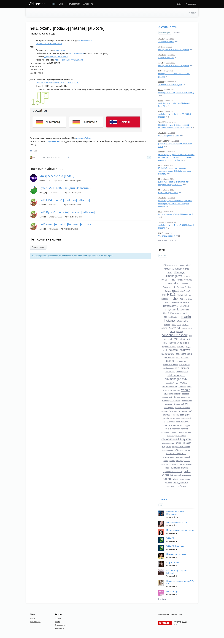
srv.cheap (185, 357)
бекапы (177, 397)
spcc (178, 357)
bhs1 (187, 269)
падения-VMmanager (181, 447)
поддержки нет (52, 141)
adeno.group (179, 265)
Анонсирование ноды (43, 33)
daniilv (43, 181)
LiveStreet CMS (176, 614)
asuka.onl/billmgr (84, 138)
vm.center (170, 371)
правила (174, 464)
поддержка (168, 457)
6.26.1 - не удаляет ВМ (168, 193)
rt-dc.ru (186, 343)
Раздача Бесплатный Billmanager (176, 512)
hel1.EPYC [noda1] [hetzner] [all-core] (65, 200)
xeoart (184, 622)
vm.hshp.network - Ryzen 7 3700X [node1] (176, 92)
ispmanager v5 (170, 306)
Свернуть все (38, 247)
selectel (173, 350)
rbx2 (170, 339)
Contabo (184, 284)
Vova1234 (162, 122)
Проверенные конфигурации (180, 530)
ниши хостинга (185, 432)
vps (176, 383)
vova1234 (170, 383)
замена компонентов (173, 425)
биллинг (173, 411)
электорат (171, 486)
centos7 (179, 280)
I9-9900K (175, 302)
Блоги (162, 499)
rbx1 (165, 339)
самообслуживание (182, 475)
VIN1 (177, 368)
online (164, 328)
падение (166, 446)
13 (183, 160)
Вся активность (164, 240)
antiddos (179, 268)
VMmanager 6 (176, 375)
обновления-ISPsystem (177, 439)
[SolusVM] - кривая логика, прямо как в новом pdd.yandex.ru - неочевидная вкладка (175, 203)
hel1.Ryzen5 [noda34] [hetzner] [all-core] (67, 212)
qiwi (190, 335)
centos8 (188, 279)
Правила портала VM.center (49, 43)
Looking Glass (174, 317)
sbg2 (188, 346)
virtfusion (185, 368)
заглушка (171, 422)
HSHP (160, 71)
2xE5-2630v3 (167, 265)
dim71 (160, 63)
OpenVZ (172, 328)
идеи (188, 425)
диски (172, 418)
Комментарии (164, 33)
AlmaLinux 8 (169, 269)
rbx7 (165, 343)
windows (182, 386)
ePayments (166, 287)
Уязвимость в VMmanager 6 (170, 84)
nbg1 (179, 324)
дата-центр (185, 415)
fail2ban (180, 287)
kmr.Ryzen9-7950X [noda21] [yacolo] (173, 50)
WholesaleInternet (169, 386)
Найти (193, 12)
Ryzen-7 (180, 346)
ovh (179, 328)
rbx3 (176, 339)
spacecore (168, 353)
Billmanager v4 (173, 276)
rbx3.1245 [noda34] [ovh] (168, 136)
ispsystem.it (171, 309)
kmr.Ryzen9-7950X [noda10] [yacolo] (173, 66)
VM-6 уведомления (166, 236)
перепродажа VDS (170, 450)
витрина (175, 415)
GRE (164, 295)
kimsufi (166, 313)
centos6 (172, 280)
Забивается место (166, 42)
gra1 (175, 291)
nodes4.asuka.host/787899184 (69, 60)
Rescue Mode (175, 343)
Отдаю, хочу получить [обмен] (176, 571)
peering (179, 332)
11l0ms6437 (163, 141)
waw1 (183, 382)
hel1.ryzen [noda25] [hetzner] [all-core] (66, 224)
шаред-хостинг (180, 482)
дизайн (165, 418)
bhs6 (169, 272)
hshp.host (177, 298)
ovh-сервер (187, 328)
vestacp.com (168, 368)
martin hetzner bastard (177, 319)
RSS (174, 240)
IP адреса (184, 302)
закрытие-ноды (182, 422)
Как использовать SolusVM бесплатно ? (175, 214)
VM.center (37, 3)
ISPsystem (184, 306)
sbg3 (165, 350)
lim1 (187, 313)
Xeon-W (176, 390)
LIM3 (165, 317)
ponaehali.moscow (175, 335)
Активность (167, 27)
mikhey (167, 324)
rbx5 (188, 339)
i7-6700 (189, 299)
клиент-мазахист (172, 429)
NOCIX (185, 324)
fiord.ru (188, 287)
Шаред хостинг (173, 562)
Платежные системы (176, 554)
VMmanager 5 (182, 372)
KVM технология (177, 313)
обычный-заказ (183, 443)
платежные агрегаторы (176, 454)
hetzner (182, 294)
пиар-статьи (185, 450)
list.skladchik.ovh (76, 53)
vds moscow (184, 364)
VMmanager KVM (176, 379)
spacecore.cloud (184, 354)
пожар (172, 461)
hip (190, 295)
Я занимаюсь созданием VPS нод (180, 582)
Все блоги (162, 599)
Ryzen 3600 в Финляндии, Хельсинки (65, 188)
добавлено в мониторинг (56, 57)
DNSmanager (172, 591)
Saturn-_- (162, 222)
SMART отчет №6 (166, 58)
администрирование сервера (176, 394)
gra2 (182, 291)
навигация (166, 432)
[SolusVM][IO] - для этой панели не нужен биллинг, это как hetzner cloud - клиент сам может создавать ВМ (176, 157)
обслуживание (168, 443)
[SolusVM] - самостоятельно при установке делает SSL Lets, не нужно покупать (174, 171)
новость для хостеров (176, 436)
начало (175, 432)
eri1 (174, 287)
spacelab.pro (169, 357)
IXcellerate (184, 310)
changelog (172, 283)
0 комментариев (73, 181)
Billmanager (179, 272)
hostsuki (166, 299)
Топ (160, 505)
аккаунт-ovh (167, 397)
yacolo (185, 390)
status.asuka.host (170, 364)
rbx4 (182, 339)
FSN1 (167, 290)
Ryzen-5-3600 (169, 346)
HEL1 (35, 151)
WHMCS (170, 538)
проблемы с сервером (172, 472)
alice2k (36, 157)
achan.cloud (59, 50)
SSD (168, 361)
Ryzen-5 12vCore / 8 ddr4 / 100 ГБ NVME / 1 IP (57, 83)
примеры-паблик (179, 467)
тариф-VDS (170, 478)
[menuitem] (53, 4)
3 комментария (73, 193)
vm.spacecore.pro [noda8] (57, 176)
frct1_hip (44, 193)
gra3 (188, 291)
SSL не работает (179, 361)
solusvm (185, 350)
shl (159, 47)
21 (178, 236)
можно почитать (86, 40)
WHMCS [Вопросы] (175, 546)
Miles (160, 165)
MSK (174, 324)
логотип (184, 429)
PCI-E (172, 332)
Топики (177, 33)
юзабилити (181, 486)
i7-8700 (167, 302)
